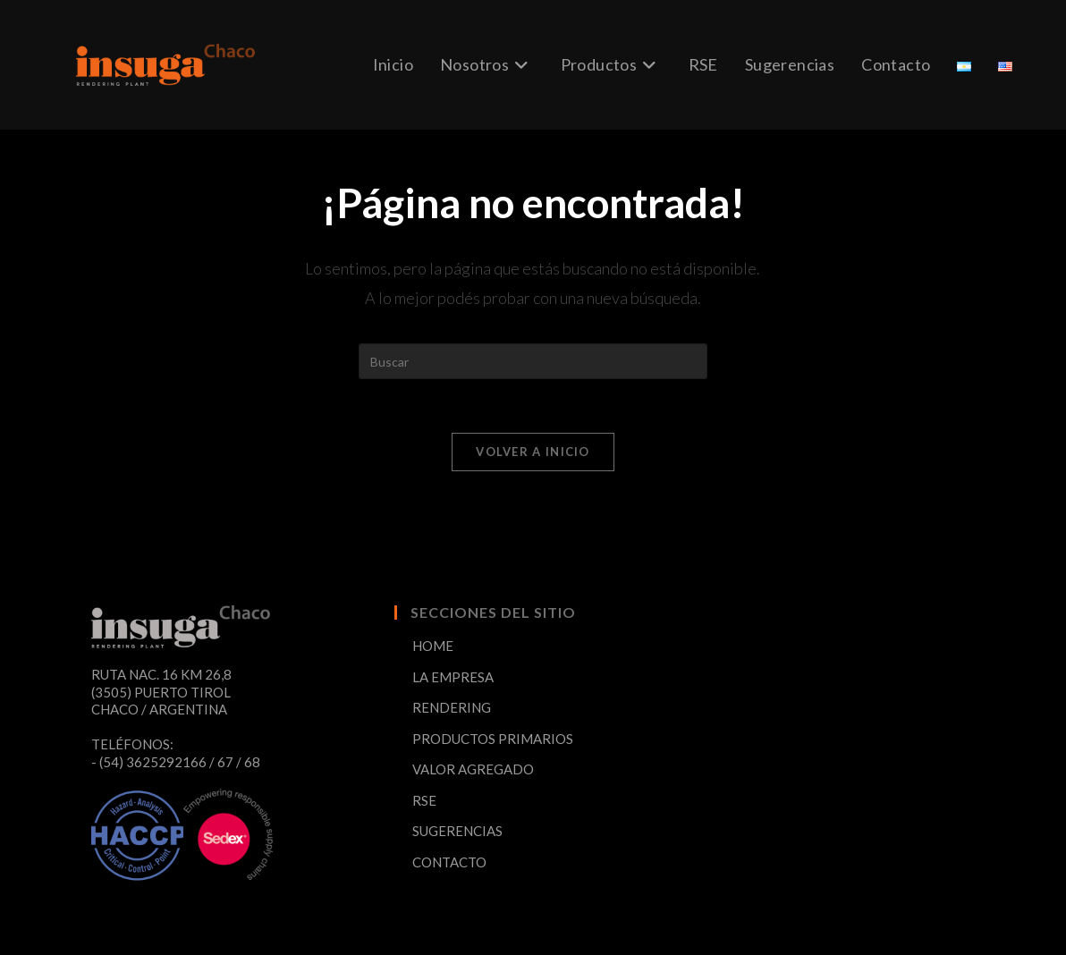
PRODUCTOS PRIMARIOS (492, 739)
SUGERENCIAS (457, 831)
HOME (432, 646)
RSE (424, 800)
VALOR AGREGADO (473, 769)
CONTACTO (449, 862)
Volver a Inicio (533, 451)
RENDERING (451, 707)
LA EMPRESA (453, 677)
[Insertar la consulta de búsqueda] (533, 361)
